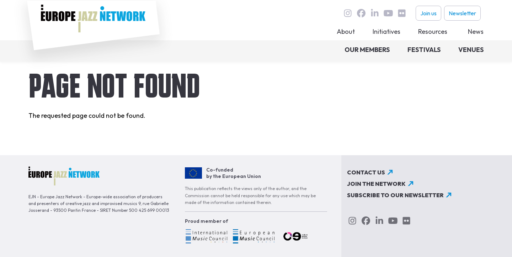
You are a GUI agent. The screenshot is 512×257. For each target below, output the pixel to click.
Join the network (376, 183)
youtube (388, 13)
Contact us (366, 172)
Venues (471, 50)
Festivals (424, 50)
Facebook (361, 13)
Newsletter (462, 13)
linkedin (374, 13)
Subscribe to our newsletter (395, 195)
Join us (428, 13)
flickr (401, 13)
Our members (367, 50)
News (476, 31)
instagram (347, 13)
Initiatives (386, 31)
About (346, 31)
